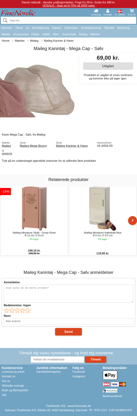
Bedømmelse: (17, 305)
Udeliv (46, 34)
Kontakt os (8, 376)
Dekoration (71, 27)
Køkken (57, 27)
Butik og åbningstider (15, 390)
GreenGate (69, 34)
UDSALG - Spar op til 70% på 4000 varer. (69, 5)
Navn (7, 315)
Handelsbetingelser (48, 371)
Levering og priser (13, 371)
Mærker (95, 34)
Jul (27, 27)
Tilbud (19, 27)
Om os (6, 381)
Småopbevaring (91, 27)
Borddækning (40, 27)
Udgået (108, 66)
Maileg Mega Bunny (33, 146)
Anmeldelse (12, 282)
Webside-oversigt (13, 385)
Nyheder (6, 27)
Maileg (83, 34)
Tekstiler (109, 27)
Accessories (21, 34)
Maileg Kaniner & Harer (72, 146)
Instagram (78, 376)
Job (4, 394)
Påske (35, 34)
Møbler (5, 34)
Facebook (78, 371)
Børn (56, 34)
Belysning (123, 27)
